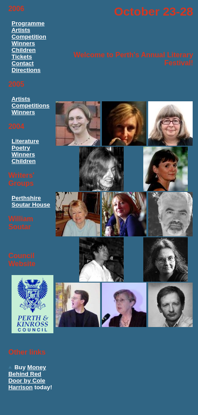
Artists (21, 30)
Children (24, 50)
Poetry (21, 147)
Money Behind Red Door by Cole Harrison (27, 377)
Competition (29, 36)
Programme (28, 23)
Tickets (22, 56)
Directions (26, 70)
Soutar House (31, 204)
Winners (23, 43)
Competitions (30, 105)
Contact (23, 63)
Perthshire (26, 198)
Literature (25, 141)
